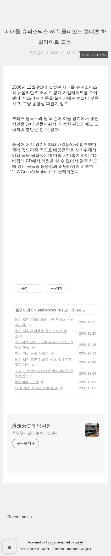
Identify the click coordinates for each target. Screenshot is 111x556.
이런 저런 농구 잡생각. (32, 353)
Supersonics (46, 310)
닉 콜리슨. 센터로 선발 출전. (36, 388)
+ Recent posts (18, 517)
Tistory (50, 542)
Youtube (72, 549)
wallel (79, 542)
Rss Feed (26, 549)
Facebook (58, 549)
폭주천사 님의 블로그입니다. (35, 433)
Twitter (44, 549)
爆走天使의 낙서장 (31, 425)
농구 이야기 (24, 310)
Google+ (85, 549)
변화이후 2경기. (27, 382)
